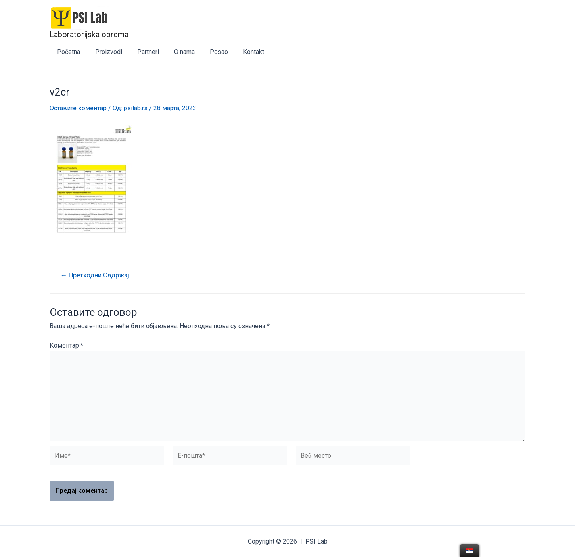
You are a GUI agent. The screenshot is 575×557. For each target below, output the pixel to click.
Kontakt (240, 52)
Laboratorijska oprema (89, 34)
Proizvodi (105, 52)
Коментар (66, 345)
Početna (67, 52)
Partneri (142, 52)
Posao (208, 52)
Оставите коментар (78, 108)
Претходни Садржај (95, 275)
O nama (176, 52)
